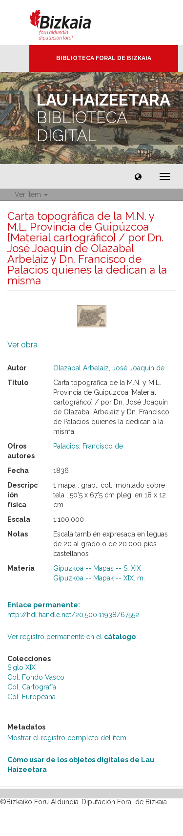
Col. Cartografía (31, 687)
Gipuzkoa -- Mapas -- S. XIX (97, 568)
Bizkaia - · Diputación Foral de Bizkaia (70, 22)
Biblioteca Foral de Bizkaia (103, 58)
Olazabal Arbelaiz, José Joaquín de (108, 368)
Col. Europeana (31, 697)
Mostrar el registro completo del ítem (66, 738)
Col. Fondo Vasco (35, 677)
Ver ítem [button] (31, 194)
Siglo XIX (21, 667)
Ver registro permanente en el (71, 637)
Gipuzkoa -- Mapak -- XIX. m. (99, 578)
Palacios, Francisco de (88, 446)
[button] (138, 176)
